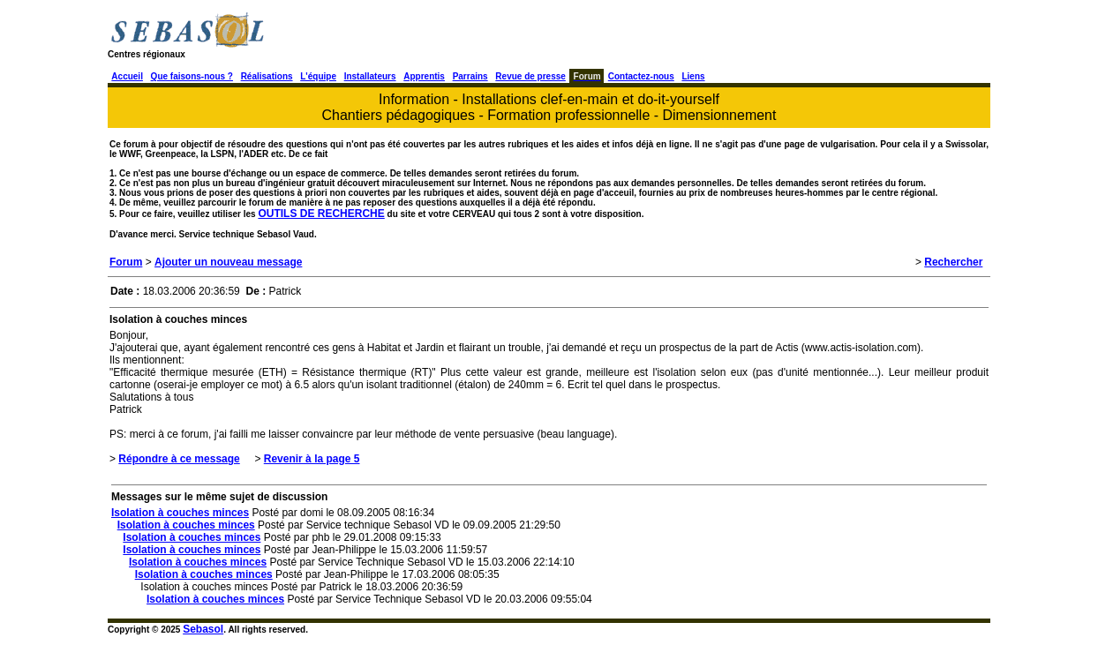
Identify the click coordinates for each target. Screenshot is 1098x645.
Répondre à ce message (178, 459)
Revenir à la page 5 (312, 459)
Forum (125, 262)
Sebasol (203, 629)
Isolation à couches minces (180, 512)
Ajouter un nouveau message (228, 262)
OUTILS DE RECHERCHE (321, 213)
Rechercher (953, 262)
